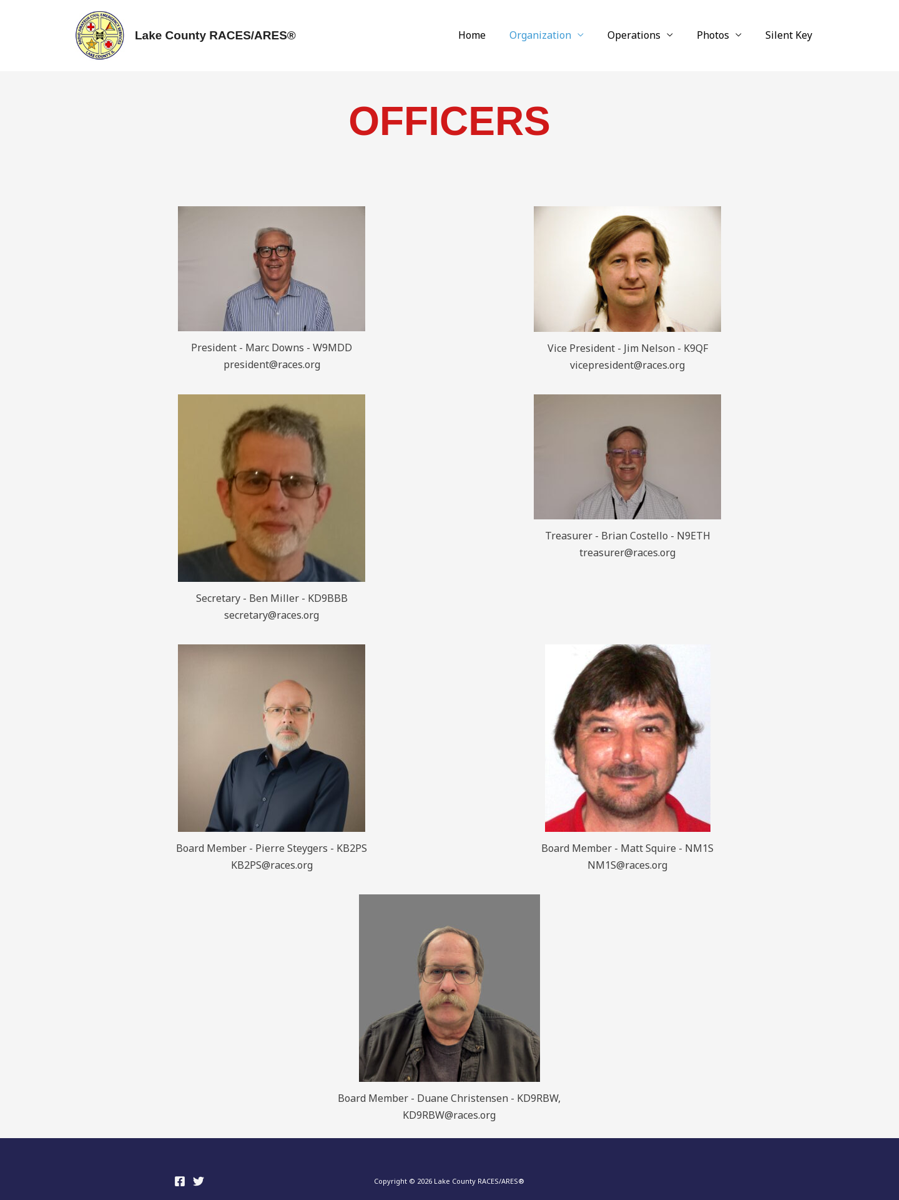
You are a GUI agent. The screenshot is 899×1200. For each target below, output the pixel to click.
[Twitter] (198, 1181)
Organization (553, 35)
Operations (643, 35)
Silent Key (790, 35)
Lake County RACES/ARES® (215, 35)
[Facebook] (179, 1181)
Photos (718, 35)
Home (489, 35)
